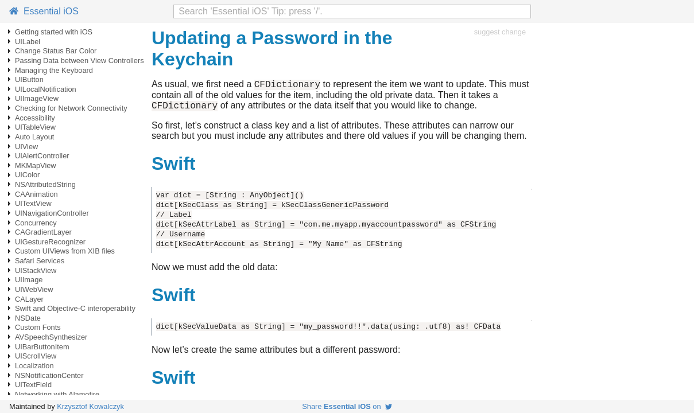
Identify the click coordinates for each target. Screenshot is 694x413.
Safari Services (39, 260)
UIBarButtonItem (42, 346)
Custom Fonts (38, 327)
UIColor (27, 174)
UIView (26, 146)
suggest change (500, 32)
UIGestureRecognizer (50, 241)
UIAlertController (42, 155)
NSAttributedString (45, 184)
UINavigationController (52, 213)
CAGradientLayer (43, 232)
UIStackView (35, 270)
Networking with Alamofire (57, 394)
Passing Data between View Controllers (79, 60)
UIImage (28, 279)
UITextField (33, 384)
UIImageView (37, 98)
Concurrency (36, 223)
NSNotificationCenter (49, 375)
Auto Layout (34, 137)
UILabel (27, 41)
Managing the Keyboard (54, 70)
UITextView (33, 203)
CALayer (29, 299)
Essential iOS (44, 11)
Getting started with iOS (53, 32)
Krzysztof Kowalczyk (90, 406)
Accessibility (35, 118)
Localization (34, 365)
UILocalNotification (45, 89)
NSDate (28, 318)
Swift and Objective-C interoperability (75, 308)
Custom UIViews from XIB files (65, 251)
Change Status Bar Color (55, 50)
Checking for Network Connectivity (71, 108)
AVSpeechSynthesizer (51, 337)
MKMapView (35, 165)
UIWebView (34, 289)
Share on (346, 406)
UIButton (29, 79)
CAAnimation (36, 194)
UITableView (35, 127)
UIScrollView (35, 356)
